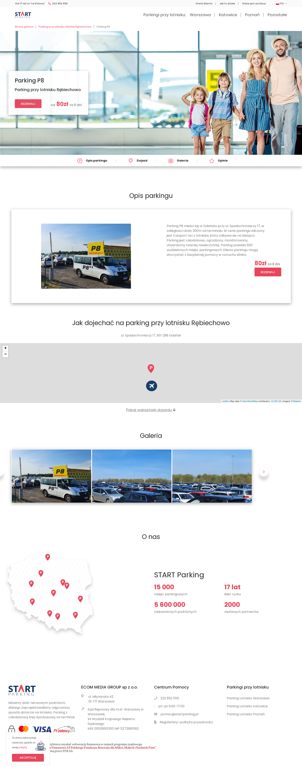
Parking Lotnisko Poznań (246, 714)
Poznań (252, 15)
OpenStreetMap (250, 401)
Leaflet (225, 401)
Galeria (178, 160)
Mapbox (297, 401)
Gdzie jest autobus (254, 3)
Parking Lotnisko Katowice (247, 706)
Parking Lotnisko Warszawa (248, 698)
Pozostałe (277, 15)
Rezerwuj (28, 104)
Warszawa (200, 15)
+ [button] (5, 348)
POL (280, 3)
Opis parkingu (92, 160)
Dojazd (137, 160)
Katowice (228, 15)
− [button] (5, 354)
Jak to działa (227, 3)
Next (264, 476)
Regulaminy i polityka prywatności (186, 722)
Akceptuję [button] (28, 758)
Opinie (218, 160)
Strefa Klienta (204, 3)
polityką (23, 747)
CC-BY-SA (276, 401)
